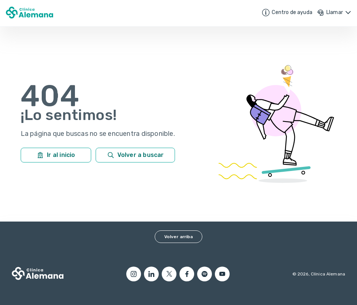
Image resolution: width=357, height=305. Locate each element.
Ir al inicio (56, 155)
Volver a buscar (135, 155)
